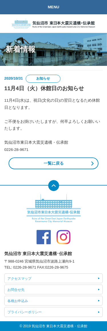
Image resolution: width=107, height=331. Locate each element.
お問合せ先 (16, 290)
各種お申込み (17, 301)
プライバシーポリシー (24, 312)
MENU (53, 7)
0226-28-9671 (24, 267)
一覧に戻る (54, 163)
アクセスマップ (19, 279)
